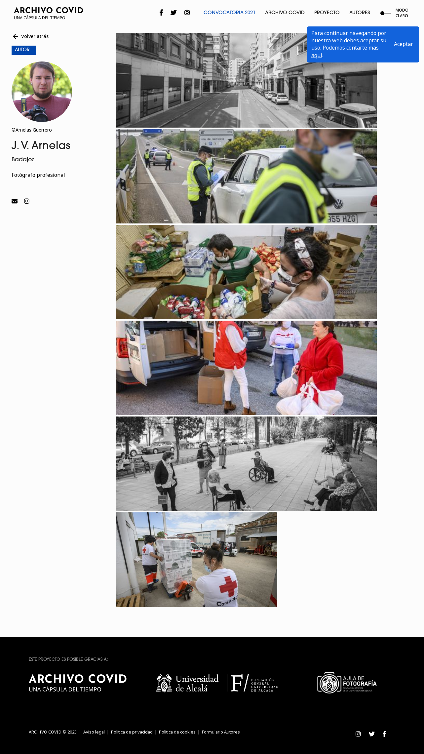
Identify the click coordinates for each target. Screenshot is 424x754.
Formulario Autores (221, 732)
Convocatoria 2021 (229, 13)
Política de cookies (177, 732)
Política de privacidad (132, 732)
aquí (316, 55)
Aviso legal (94, 732)
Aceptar (403, 44)
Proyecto (327, 13)
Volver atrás (30, 36)
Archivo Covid (285, 13)
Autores (359, 13)
